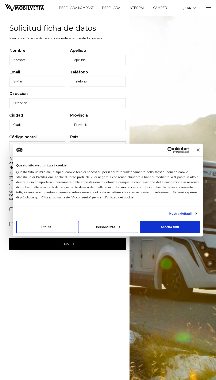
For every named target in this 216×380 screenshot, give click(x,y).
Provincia (79, 115)
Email (14, 72)
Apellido (78, 50)
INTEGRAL (137, 8)
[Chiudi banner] (198, 150)
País (74, 137)
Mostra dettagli (180, 213)
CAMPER (160, 8)
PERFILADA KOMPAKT (76, 8)
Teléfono (79, 72)
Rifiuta (46, 227)
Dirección (18, 94)
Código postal (23, 137)
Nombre (17, 50)
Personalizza (108, 227)
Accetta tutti (170, 227)
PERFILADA (111, 8)
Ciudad (16, 115)
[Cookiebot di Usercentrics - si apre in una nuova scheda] (170, 150)
